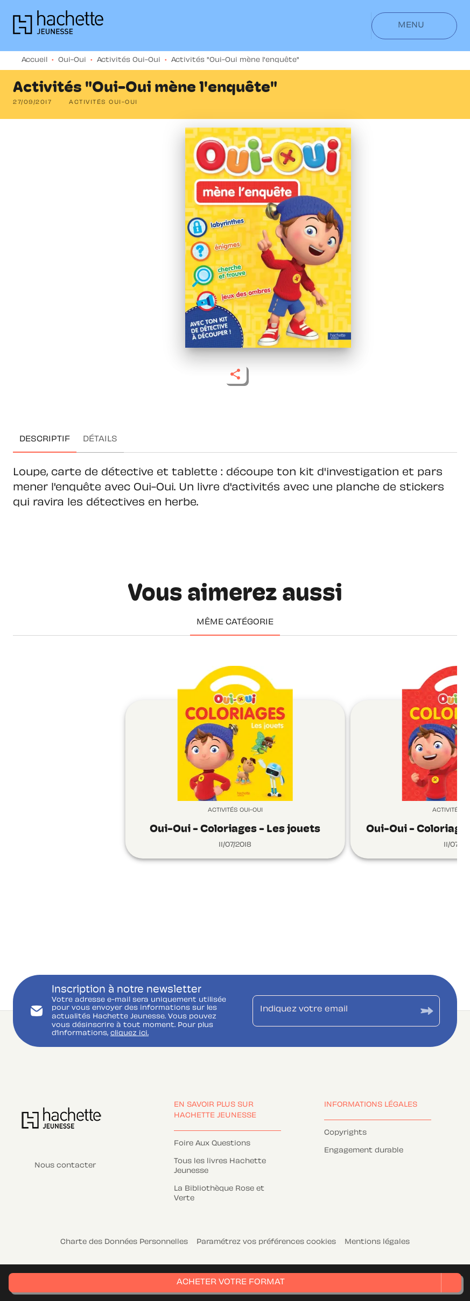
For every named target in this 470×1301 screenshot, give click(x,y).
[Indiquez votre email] (332, 1010)
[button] (103, 103)
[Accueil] (58, 25)
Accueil (34, 60)
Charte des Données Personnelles (124, 1242)
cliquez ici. (129, 1033)
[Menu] (414, 25)
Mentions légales (377, 1242)
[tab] (44, 440)
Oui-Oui (72, 60)
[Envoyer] (427, 1010)
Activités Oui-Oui (128, 60)
